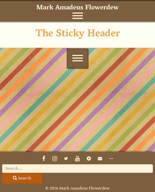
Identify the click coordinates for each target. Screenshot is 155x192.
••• (111, 158)
